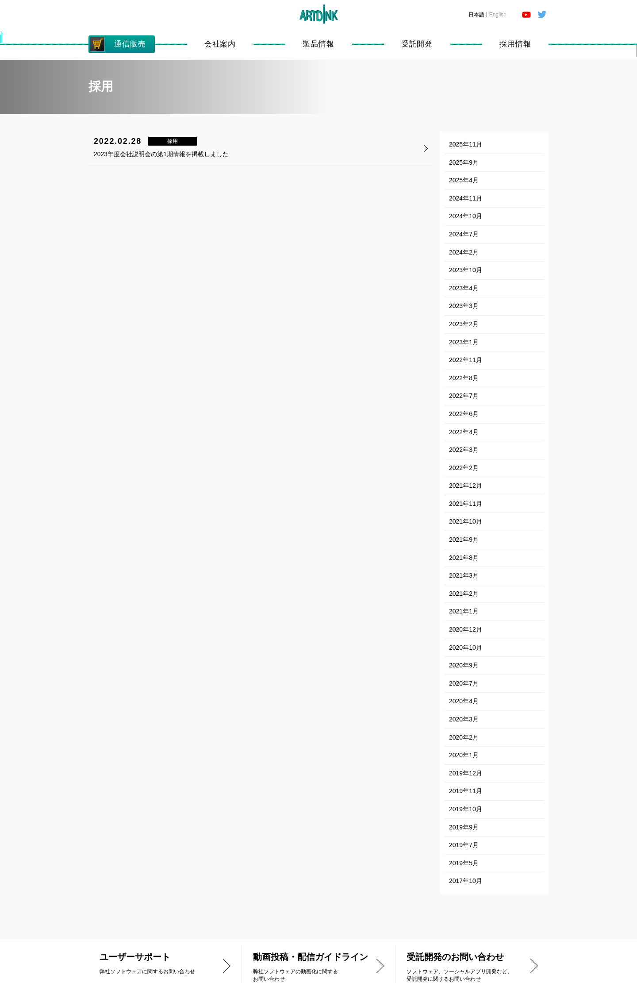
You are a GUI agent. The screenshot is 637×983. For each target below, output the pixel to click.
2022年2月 (464, 467)
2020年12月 (465, 629)
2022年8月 (464, 378)
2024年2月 (464, 252)
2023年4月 (464, 288)
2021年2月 (464, 593)
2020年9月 (464, 665)
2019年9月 (464, 827)
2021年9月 (464, 539)
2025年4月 (464, 180)
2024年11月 (465, 198)
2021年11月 (465, 503)
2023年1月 (464, 342)
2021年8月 (464, 557)
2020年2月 (464, 737)
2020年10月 (465, 647)
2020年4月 (464, 701)
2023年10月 (465, 270)
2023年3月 (464, 305)
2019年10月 (465, 809)
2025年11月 (465, 144)
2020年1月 (464, 755)
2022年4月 (464, 432)
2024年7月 (464, 234)
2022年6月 (464, 413)
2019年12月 (465, 773)
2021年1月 (464, 611)
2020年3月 (464, 719)
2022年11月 (465, 359)
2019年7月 (464, 844)
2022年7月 (464, 395)
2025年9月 (464, 162)
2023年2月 (464, 324)
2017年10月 (465, 880)
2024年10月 (465, 216)
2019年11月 (465, 790)
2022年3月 (464, 449)
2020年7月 (464, 683)
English (498, 14)
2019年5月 (464, 863)
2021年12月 (465, 485)
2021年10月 (465, 521)
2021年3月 (464, 575)
